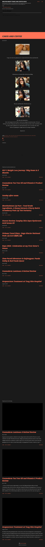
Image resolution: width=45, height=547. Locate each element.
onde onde (34, 135)
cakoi (9, 135)
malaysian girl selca (27, 135)
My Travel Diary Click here (7, 7)
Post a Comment (8, 177)
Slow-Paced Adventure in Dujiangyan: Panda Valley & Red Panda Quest (21, 259)
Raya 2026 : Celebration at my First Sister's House (20, 247)
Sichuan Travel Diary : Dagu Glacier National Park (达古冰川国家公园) (21, 234)
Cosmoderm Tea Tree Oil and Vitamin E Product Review (22, 184)
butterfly (6, 135)
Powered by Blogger (22, 543)
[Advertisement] (22, 26)
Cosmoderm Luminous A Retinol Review (19, 271)
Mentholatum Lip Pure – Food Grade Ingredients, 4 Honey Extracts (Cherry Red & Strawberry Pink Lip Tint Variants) (21, 208)
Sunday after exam (10, 195)
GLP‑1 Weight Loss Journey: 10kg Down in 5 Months (20, 171)
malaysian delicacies (20, 135)
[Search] (38, 1)
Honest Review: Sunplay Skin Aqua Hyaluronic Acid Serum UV (22, 221)
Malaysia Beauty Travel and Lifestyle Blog (14, 1)
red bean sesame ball (6, 136)
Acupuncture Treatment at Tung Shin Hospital (22, 281)
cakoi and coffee (14, 135)
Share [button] (3, 177)
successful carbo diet (14, 136)
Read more (41, 177)
